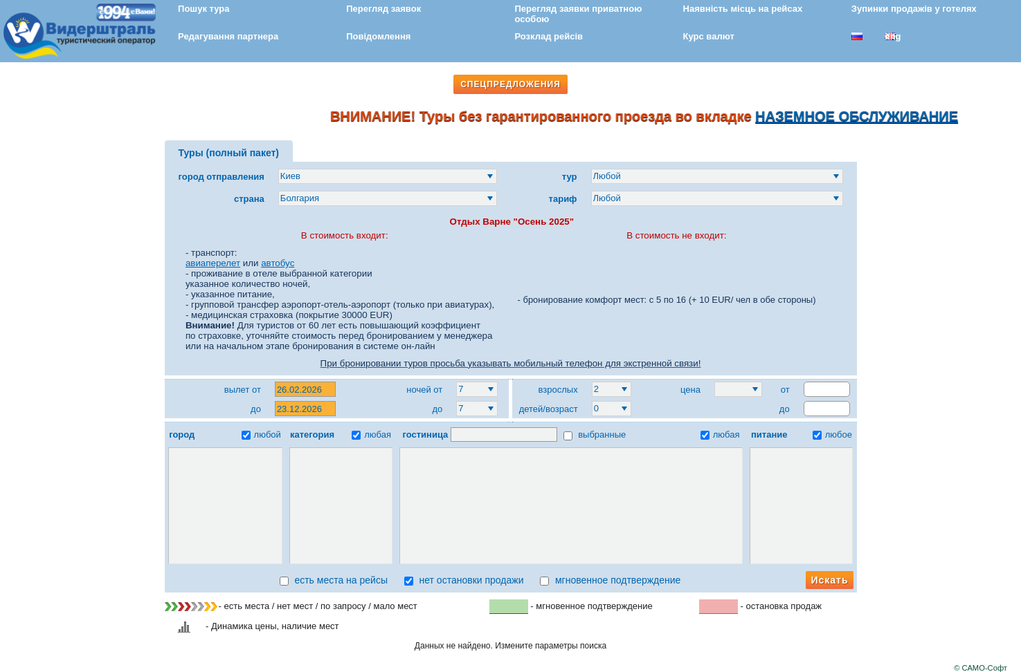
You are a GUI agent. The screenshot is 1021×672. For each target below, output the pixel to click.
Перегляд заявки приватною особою (578, 13)
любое (832, 434)
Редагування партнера (228, 36)
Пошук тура (203, 8)
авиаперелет (213, 263)
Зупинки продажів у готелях (914, 8)
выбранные (594, 434)
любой (261, 434)
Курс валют (708, 36)
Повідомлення (378, 36)
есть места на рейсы (334, 580)
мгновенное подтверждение (610, 580)
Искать (829, 580)
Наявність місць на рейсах (743, 8)
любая (371, 434)
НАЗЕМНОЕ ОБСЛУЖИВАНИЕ (862, 116)
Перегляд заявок (383, 8)
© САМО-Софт (980, 668)
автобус (277, 263)
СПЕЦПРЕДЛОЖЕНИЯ (510, 84)
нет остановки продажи (464, 580)
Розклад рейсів (548, 36)
